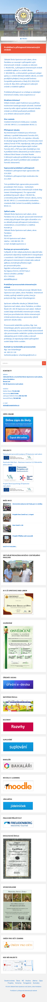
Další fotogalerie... (10, 546)
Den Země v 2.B (17, 525)
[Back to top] (23, 995)
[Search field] (23, 363)
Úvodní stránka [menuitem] (9, 981)
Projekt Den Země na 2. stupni (23, 514)
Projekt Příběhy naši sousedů (22, 536)
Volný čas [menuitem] (18, 983)
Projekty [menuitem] (11, 983)
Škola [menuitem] (18, 981)
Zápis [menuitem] (41, 981)
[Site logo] (23, 32)
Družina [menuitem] (28, 981)
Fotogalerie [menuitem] (27, 983)
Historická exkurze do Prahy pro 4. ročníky (27, 504)
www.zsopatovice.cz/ (27, 95)
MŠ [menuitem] (23, 981)
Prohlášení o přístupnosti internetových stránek (23, 990)
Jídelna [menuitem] (34, 981)
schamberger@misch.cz (27, 355)
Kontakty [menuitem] (36, 983)
